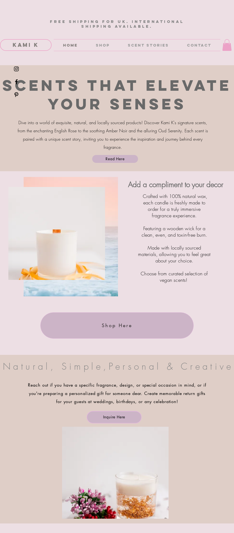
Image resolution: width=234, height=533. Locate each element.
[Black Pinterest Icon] (16, 94)
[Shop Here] (117, 325)
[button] (227, 45)
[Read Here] (115, 159)
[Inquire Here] (114, 417)
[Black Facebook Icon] (16, 82)
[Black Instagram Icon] (16, 69)
